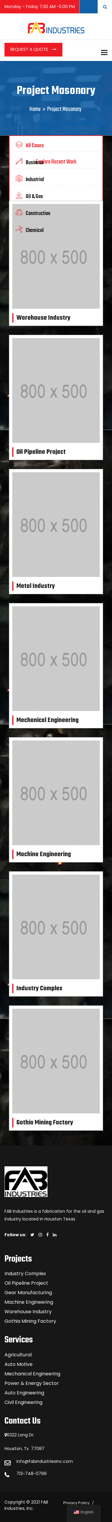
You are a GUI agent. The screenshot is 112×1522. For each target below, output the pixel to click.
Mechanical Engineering (47, 720)
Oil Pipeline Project (41, 452)
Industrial (30, 179)
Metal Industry (35, 586)
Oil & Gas (29, 196)
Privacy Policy (76, 1503)
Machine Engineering (43, 854)
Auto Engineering (24, 1392)
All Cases (30, 145)
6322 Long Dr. (20, 1435)
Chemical (30, 230)
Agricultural (18, 1354)
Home (35, 109)
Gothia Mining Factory (44, 1123)
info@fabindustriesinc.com (44, 1461)
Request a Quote (29, 49)
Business (30, 162)
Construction (33, 213)
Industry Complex (39, 988)
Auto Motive (18, 1364)
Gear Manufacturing (28, 1292)
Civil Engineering (23, 1402)
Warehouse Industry (43, 318)
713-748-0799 (31, 1474)
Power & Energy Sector (31, 1383)
